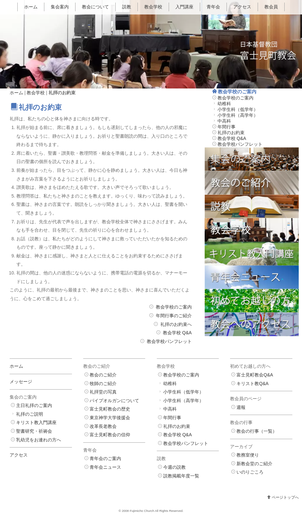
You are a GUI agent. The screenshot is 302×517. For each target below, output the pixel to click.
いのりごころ (249, 472)
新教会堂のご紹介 (254, 463)
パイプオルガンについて (114, 400)
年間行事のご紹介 (174, 315)
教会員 (271, 6)
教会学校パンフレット (169, 341)
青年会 (213, 6)
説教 (126, 6)
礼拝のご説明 (29, 414)
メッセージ (21, 381)
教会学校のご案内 (174, 306)
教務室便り (247, 454)
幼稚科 (224, 103)
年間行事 (226, 126)
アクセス (242, 6)
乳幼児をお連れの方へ (38, 439)
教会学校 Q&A (177, 332)
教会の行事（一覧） (256, 431)
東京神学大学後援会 (110, 417)
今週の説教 (174, 467)
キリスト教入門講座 (36, 422)
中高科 (224, 121)
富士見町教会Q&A (254, 374)
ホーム (31, 6)
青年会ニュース (105, 467)
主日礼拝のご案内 (34, 405)
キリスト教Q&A (252, 383)
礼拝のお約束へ (176, 324)
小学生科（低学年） (238, 109)
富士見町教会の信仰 (110, 434)
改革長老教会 (103, 426)
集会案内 (60, 6)
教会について (95, 6)
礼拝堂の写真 (103, 391)
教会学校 (153, 6)
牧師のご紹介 (103, 383)
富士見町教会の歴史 (110, 408)
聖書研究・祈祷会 (34, 431)
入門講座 (184, 6)
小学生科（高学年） (238, 115)
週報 (240, 407)
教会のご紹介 (103, 374)
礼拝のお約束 (231, 132)
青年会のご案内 (105, 458)
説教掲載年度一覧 (181, 475)
